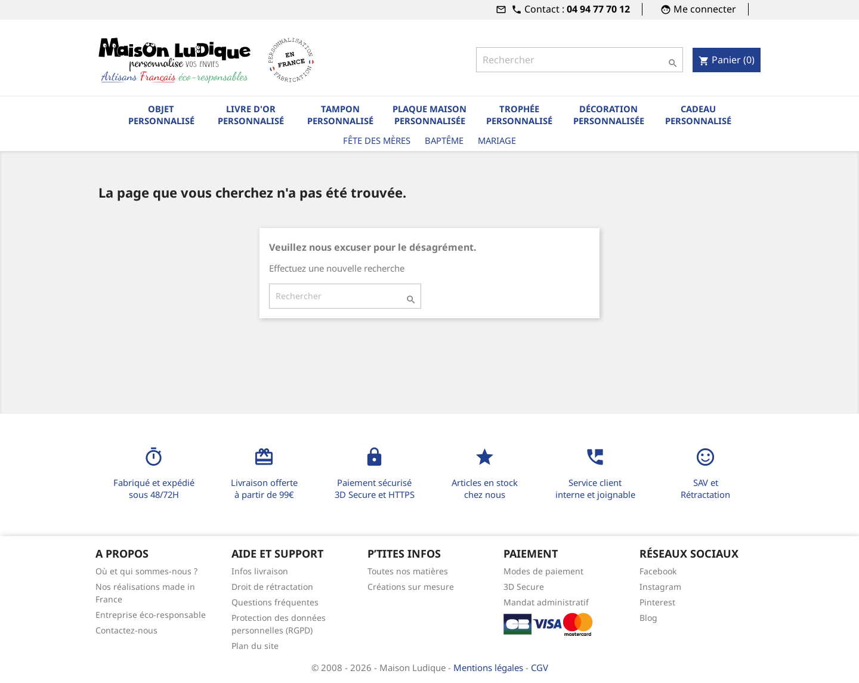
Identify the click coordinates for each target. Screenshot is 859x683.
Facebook (657, 571)
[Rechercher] (579, 59)
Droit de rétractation (272, 586)
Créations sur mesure (410, 586)
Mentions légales (489, 667)
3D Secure (523, 586)
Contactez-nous (126, 630)
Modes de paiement (543, 571)
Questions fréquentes (275, 602)
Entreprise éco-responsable (150, 614)
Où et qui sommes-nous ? (146, 571)
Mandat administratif (546, 602)
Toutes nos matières (407, 571)
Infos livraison (259, 571)
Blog (648, 617)
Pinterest (657, 602)
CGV (539, 667)
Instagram (660, 586)
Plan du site (255, 645)
